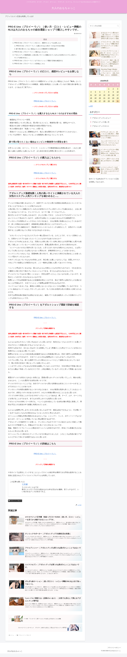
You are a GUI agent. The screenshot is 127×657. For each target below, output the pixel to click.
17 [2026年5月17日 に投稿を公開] (118, 95)
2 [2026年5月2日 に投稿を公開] (113, 89)
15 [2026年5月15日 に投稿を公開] (109, 95)
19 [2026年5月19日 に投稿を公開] (95, 98)
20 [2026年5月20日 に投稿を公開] (100, 98)
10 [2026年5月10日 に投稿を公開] (118, 92)
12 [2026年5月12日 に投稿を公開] (95, 95)
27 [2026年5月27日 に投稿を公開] (100, 101)
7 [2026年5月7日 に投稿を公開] (104, 92)
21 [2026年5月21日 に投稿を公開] (104, 98)
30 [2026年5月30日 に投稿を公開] (113, 101)
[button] (118, 26)
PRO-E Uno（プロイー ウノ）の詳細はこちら (29, 63)
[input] (104, 26)
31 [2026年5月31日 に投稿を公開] (118, 101)
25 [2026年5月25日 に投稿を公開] (91, 101)
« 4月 (91, 106)
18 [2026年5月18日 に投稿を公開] (91, 98)
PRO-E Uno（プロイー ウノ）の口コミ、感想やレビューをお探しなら (37, 43)
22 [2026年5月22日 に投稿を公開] (109, 98)
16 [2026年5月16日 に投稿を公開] (113, 95)
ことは (25, 484)
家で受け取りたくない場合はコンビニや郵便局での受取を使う (37, 49)
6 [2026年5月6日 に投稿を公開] (99, 92)
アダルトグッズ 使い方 (15, 500)
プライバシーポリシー (113, 651)
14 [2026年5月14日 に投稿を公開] (104, 95)
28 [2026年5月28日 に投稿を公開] (104, 101)
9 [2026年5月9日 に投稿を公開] (113, 92)
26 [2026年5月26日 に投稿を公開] (95, 101)
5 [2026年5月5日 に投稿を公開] (95, 92)
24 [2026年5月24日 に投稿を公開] (118, 98)
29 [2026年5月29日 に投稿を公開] (109, 101)
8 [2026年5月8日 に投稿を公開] (108, 92)
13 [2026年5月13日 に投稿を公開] (100, 95)
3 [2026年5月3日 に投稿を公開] (117, 89)
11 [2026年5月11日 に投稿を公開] (91, 95)
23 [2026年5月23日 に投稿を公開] (113, 98)
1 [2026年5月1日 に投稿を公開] (108, 89)
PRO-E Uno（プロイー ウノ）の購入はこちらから (31, 52)
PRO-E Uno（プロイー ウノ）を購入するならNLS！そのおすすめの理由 (40, 46)
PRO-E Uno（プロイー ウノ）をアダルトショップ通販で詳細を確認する (38, 60)
